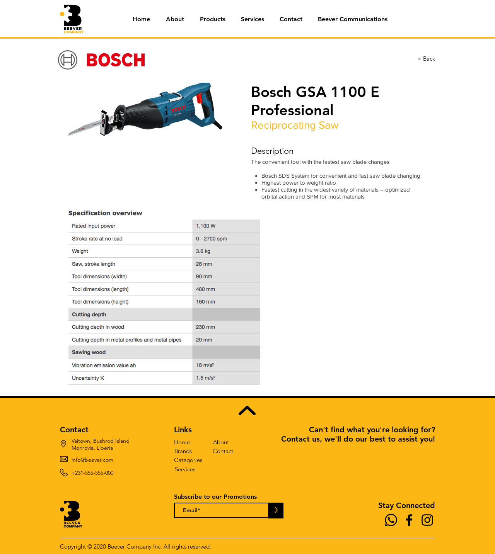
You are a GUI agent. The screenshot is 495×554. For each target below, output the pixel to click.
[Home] (182, 442)
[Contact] (223, 451)
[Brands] (183, 451)
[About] (221, 442)
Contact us (300, 439)
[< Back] (426, 58)
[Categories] (188, 460)
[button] (212, 19)
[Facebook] (409, 520)
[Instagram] (427, 520)
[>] (275, 510)
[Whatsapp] (391, 520)
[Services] (185, 469)
